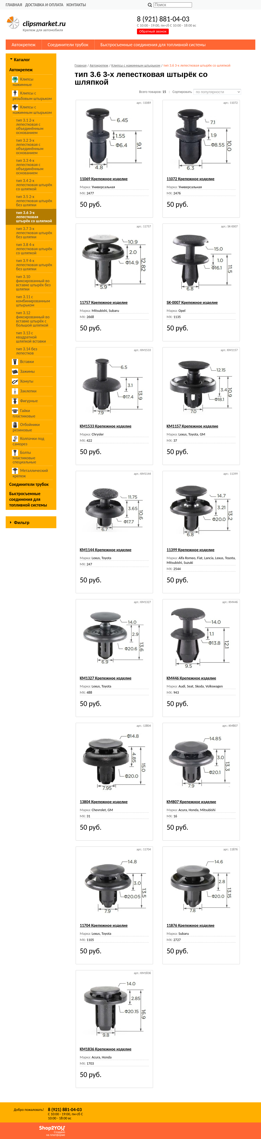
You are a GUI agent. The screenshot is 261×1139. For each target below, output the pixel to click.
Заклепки (24, 391)
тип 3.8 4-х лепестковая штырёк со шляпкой (34, 248)
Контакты (76, 4)
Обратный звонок (152, 31)
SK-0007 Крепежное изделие (192, 302)
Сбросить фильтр (31, 583)
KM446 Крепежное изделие (191, 678)
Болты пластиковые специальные (24, 457)
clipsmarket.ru (44, 23)
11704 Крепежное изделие (104, 925)
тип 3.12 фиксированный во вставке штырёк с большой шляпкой (33, 319)
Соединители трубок (68, 45)
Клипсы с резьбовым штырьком (32, 95)
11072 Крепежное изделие (190, 178)
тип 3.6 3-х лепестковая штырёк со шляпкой (34, 216)
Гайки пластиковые (24, 413)
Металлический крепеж (30, 473)
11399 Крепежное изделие (190, 549)
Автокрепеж (24, 45)
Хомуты (23, 381)
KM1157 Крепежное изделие (192, 426)
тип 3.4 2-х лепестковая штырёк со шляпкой (34, 184)
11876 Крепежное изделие (190, 925)
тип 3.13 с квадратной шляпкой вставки (31, 337)
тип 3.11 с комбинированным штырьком (33, 300)
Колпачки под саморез (28, 441)
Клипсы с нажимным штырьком (32, 109)
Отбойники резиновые (26, 427)
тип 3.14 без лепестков (26, 350)
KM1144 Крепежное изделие (106, 549)
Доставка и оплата (44, 4)
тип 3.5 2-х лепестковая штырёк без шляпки (34, 200)
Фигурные (25, 401)
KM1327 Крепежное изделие (106, 678)
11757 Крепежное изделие (104, 302)
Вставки (23, 362)
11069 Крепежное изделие (104, 178)
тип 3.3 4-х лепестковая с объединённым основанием (29, 166)
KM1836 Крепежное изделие (106, 1049)
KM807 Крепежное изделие (191, 801)
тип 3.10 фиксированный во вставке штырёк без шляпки (33, 282)
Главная (14, 4)
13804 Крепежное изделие (104, 801)
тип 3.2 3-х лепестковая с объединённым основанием (29, 146)
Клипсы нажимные (23, 81)
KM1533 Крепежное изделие (106, 426)
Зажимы (24, 372)
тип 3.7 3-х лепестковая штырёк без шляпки (34, 232)
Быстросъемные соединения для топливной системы (153, 45)
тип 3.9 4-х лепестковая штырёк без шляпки (34, 264)
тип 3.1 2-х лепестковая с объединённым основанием (29, 126)
